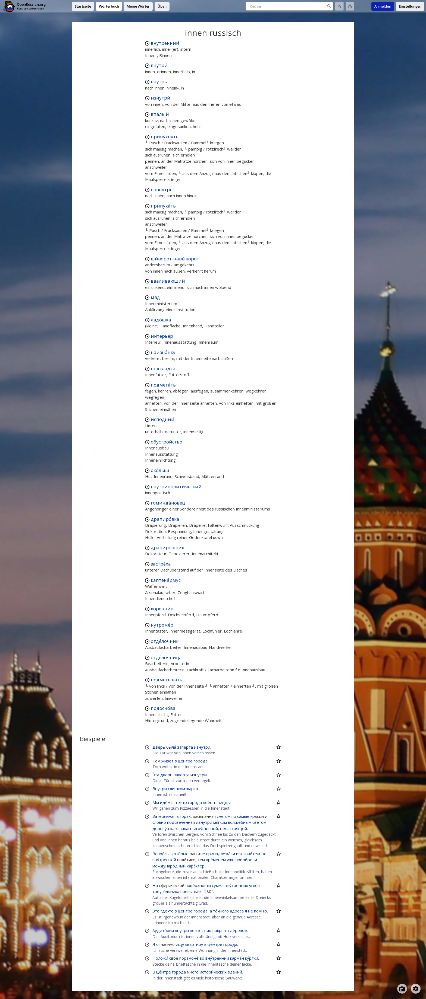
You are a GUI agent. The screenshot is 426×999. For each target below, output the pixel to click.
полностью (200, 930)
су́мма (218, 885)
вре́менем (216, 859)
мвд (155, 297)
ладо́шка (161, 320)
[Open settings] (416, 989)
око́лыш (160, 470)
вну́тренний (165, 43)
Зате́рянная (164, 816)
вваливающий (168, 281)
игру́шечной (206, 828)
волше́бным (239, 822)
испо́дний (162, 419)
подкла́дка (163, 368)
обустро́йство (166, 442)
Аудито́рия (163, 930)
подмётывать (166, 679)
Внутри (159, 788)
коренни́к (162, 608)
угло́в (254, 885)
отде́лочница (166, 657)
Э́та (155, 774)
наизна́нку (163, 352)
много (193, 972)
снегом (223, 816)
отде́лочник (164, 641)
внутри (182, 930)
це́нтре (185, 761)
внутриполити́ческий (176, 486)
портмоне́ (189, 958)
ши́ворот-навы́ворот (175, 259)
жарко (192, 788)
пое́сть (210, 802)
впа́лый (160, 114)
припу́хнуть (164, 136)
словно (159, 822)
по (233, 816)
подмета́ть (163, 385)
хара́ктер (196, 866)
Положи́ (160, 958)
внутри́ (159, 65)
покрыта (220, 930)
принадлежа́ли (220, 853)
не (250, 911)
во (202, 958)
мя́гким (220, 822)
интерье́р (162, 336)
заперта (185, 747)
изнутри (202, 747)
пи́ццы (224, 802)
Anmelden (382, 6)
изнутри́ (160, 98)
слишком (176, 788)
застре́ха (161, 564)
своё (173, 958)
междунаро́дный (169, 866)
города (201, 761)
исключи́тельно (251, 853)
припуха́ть (163, 206)
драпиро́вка (165, 519)
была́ (171, 747)
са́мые (243, 816)
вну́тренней (164, 859)
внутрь (159, 81)
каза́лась (184, 828)
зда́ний (235, 972)
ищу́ (180, 944)
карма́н (237, 958)
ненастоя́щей (233, 828)
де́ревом (238, 930)
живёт (167, 761)
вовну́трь (162, 189)
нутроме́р (162, 625)
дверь (166, 774)
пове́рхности (198, 885)
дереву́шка (163, 828)
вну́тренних (236, 885)
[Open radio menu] (402, 989)
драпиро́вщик (167, 547)
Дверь (158, 747)
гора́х (185, 816)
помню (260, 911)
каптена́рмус (166, 580)
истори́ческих (213, 972)
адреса (237, 911)
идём (165, 802)
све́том (259, 822)
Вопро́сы (161, 853)
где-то (167, 911)
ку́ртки (251, 958)
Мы (155, 802)
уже (230, 859)
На (155, 885)
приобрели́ (246, 859)
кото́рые (180, 853)
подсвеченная (181, 822)
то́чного (221, 911)
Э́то (155, 911)
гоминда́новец (168, 503)
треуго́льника (165, 891)
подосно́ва (163, 708)
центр (181, 802)
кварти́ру (194, 944)
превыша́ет (191, 891)
